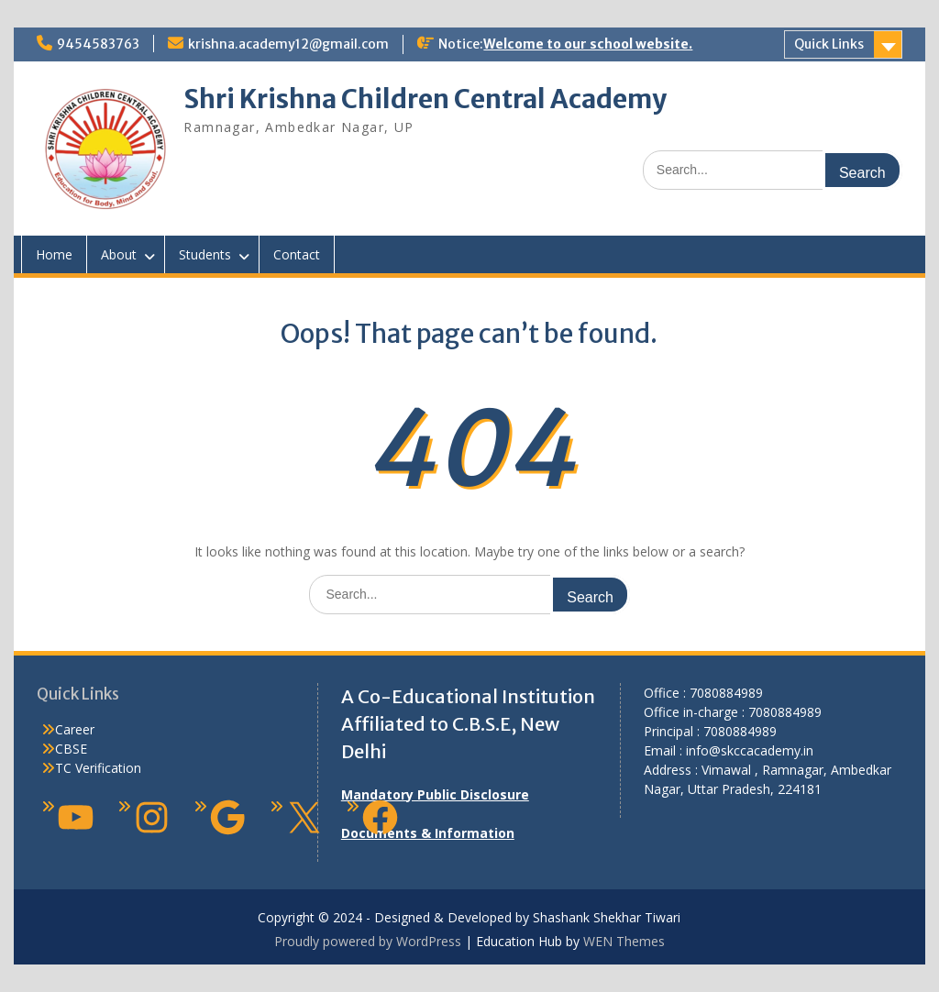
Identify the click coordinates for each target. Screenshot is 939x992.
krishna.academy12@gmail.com (288, 44)
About (119, 254)
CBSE (71, 748)
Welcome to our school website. (587, 44)
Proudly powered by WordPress (367, 941)
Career (74, 729)
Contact (296, 254)
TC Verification (98, 768)
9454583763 (98, 44)
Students (205, 254)
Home (54, 254)
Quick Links (829, 44)
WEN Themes (624, 941)
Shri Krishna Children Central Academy (425, 99)
